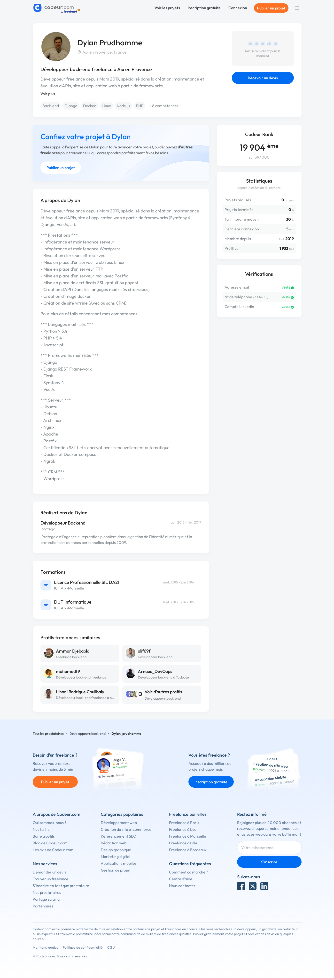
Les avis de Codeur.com (53, 849)
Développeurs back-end (163, 698)
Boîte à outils (44, 836)
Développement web (119, 822)
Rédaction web (113, 843)
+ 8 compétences (164, 105)
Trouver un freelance (50, 878)
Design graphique (116, 849)
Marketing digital (115, 856)
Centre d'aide (180, 878)
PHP (139, 105)
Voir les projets (167, 7)
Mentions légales (45, 947)
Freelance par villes (188, 814)
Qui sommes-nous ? (49, 822)
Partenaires (43, 906)
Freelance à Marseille (187, 836)
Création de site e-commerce (126, 829)
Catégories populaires (122, 814)
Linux (106, 105)
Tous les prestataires (48, 733)
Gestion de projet (116, 870)
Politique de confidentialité (83, 947)
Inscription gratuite (204, 7)
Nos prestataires (47, 892)
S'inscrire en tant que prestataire (61, 885)
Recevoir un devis (263, 77)
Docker (89, 105)
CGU (111, 947)
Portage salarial (47, 899)
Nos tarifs (41, 829)
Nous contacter (182, 885)
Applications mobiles (119, 863)
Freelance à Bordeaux (188, 849)
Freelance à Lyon (184, 829)
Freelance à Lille (183, 843)
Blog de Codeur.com (50, 843)
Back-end (50, 105)
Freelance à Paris (184, 822)
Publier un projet (271, 8)
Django (71, 105)
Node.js (123, 105)
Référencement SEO (118, 836)
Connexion (237, 7)
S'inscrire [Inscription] (269, 861)
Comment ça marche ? (188, 872)
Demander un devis (49, 872)
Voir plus (47, 93)
